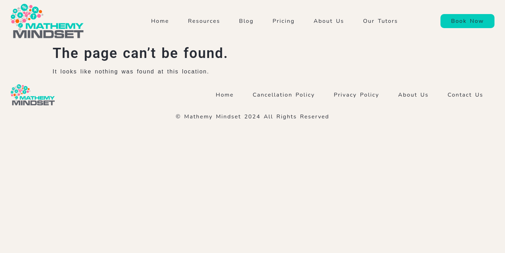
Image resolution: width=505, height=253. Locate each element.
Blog (246, 21)
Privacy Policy (356, 95)
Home (160, 21)
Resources (204, 21)
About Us (329, 21)
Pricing (283, 21)
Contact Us (465, 95)
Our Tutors (382, 21)
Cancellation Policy (284, 95)
